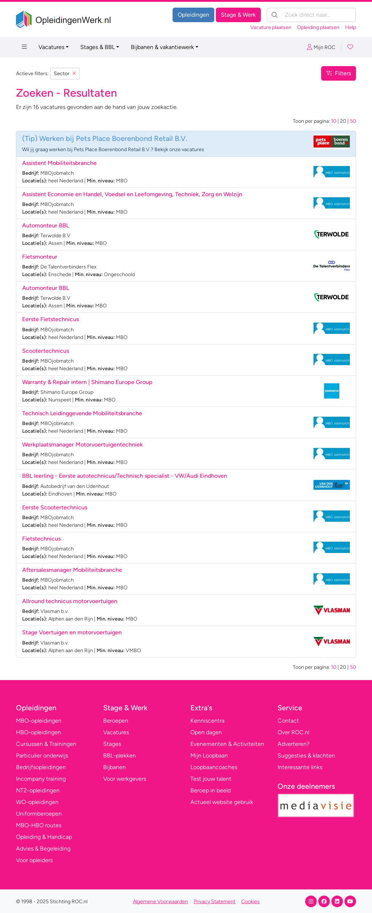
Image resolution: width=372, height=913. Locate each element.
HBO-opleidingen (38, 732)
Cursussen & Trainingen (46, 743)
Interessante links (300, 767)
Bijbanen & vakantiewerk (162, 47)
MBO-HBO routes (38, 825)
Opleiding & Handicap (44, 836)
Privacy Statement (214, 901)
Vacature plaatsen (270, 27)
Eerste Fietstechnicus (50, 319)
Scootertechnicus (45, 350)
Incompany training (41, 778)
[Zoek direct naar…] (311, 15)
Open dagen (206, 732)
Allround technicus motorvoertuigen (69, 601)
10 (333, 121)
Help (350, 27)
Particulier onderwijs (42, 755)
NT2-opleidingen (38, 790)
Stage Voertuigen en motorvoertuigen (72, 632)
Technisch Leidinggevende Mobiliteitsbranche (82, 413)
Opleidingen (193, 14)
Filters (338, 73)
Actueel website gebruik (221, 802)
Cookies (250, 901)
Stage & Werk (238, 14)
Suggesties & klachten (306, 755)
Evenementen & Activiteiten (227, 743)
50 (353, 121)
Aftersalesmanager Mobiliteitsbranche (72, 569)
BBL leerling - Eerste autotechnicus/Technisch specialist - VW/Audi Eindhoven (124, 475)
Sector (65, 73)
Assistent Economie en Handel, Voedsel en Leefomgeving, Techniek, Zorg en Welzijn (132, 194)
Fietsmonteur (39, 256)
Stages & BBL (97, 47)
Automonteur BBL (45, 225)
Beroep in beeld (210, 790)
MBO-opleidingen (38, 720)
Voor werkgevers (124, 778)
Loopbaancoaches (213, 767)
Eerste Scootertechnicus (54, 507)
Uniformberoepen (39, 813)
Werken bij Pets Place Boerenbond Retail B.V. (113, 138)
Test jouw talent (210, 778)
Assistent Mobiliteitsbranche (59, 162)
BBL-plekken (119, 755)
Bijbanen (114, 767)
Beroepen (115, 720)
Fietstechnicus (41, 538)
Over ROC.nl (293, 732)
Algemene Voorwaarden (160, 901)
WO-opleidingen (37, 802)
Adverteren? (294, 743)
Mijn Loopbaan (209, 755)
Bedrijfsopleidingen (41, 767)
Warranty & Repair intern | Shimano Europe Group (87, 382)
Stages (112, 743)
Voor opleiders (34, 860)
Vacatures (51, 47)
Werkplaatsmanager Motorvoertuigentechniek (82, 444)
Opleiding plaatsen (318, 27)
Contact (288, 720)
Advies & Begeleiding (43, 848)
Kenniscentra (207, 720)
